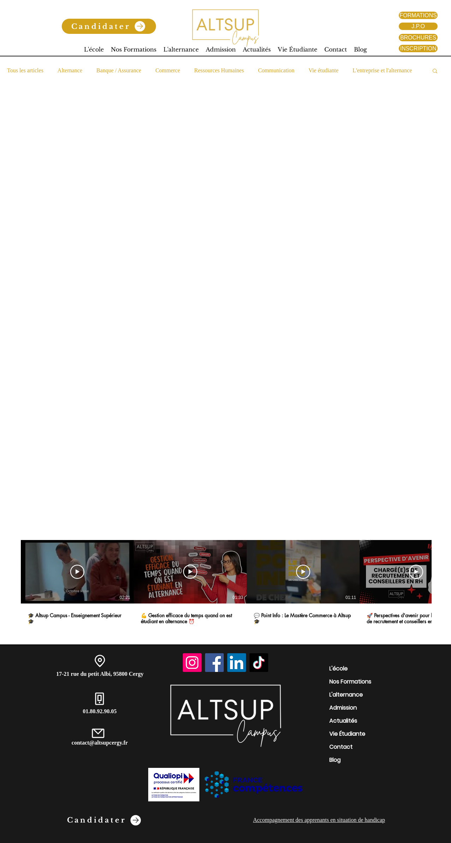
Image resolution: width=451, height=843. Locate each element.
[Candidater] (108, 26)
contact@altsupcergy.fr (100, 743)
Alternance (70, 70)
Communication (276, 70)
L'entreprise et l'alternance (382, 70)
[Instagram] (192, 662)
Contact (341, 747)
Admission (343, 708)
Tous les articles (25, 70)
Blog (335, 760)
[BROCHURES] (418, 38)
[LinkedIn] (236, 662)
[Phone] (99, 699)
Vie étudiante (323, 70)
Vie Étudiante (347, 734)
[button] (435, 71)
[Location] (100, 661)
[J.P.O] (418, 26)
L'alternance (346, 695)
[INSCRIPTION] (418, 48)
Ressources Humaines (219, 70)
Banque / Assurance (118, 70)
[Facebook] (214, 662)
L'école (338, 669)
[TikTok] (258, 662)
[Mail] (98, 733)
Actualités (343, 721)
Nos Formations (350, 682)
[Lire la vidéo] (77, 572)
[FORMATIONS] (418, 15)
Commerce (167, 70)
